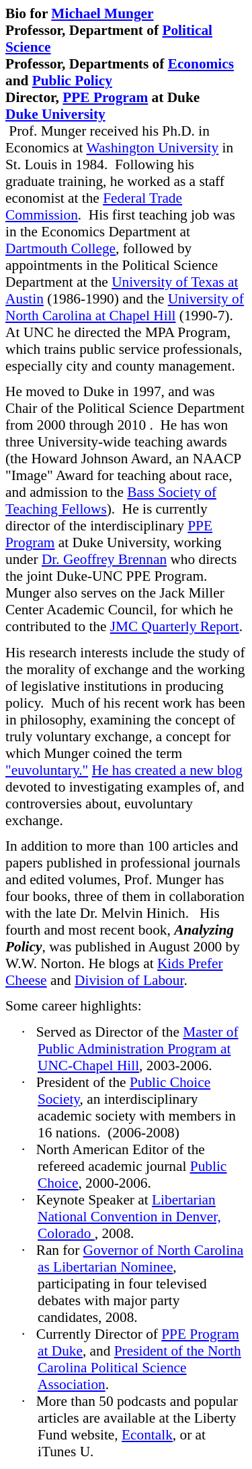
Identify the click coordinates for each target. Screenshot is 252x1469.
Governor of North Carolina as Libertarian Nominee (140, 1258)
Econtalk (147, 1435)
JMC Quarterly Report (174, 626)
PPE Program (105, 97)
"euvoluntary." (46, 770)
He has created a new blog (167, 770)
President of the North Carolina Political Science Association (139, 1367)
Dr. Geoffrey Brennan (104, 559)
